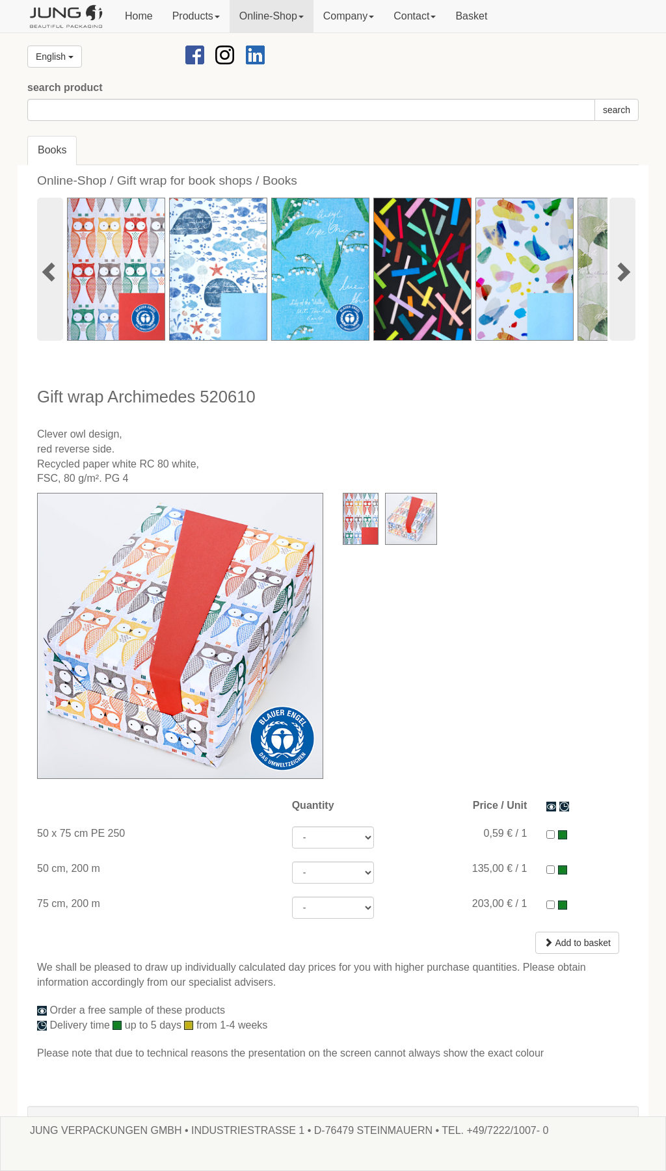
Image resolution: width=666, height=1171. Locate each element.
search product (65, 87)
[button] (196, 16)
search (616, 110)
